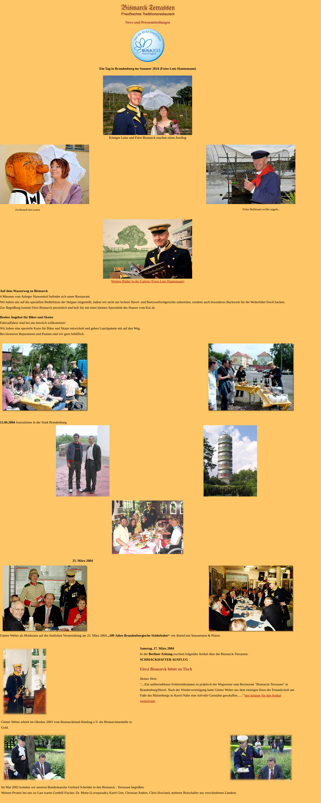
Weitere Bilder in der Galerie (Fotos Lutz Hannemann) (147, 281)
